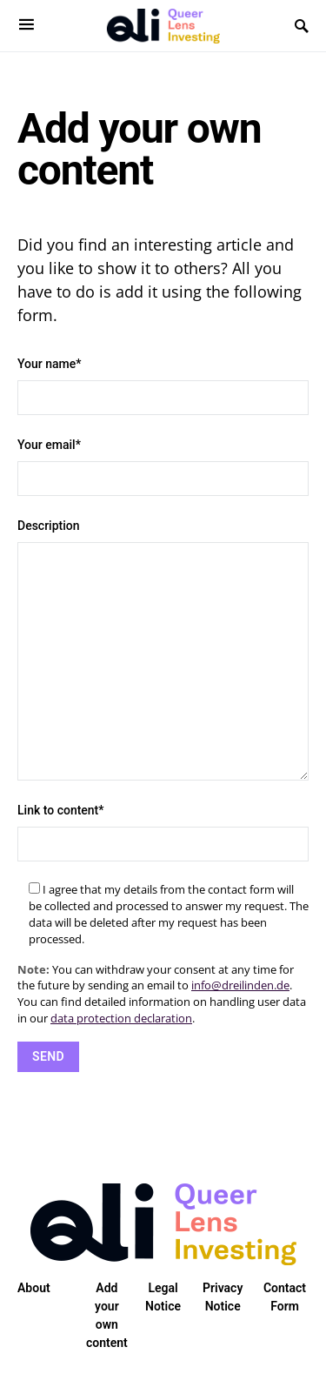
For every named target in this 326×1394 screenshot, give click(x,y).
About (33, 1288)
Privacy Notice (223, 1297)
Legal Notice (163, 1297)
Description (163, 650)
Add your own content (107, 1315)
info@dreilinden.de (240, 985)
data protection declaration (121, 1018)
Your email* (163, 467)
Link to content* (163, 832)
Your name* (163, 386)
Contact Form (284, 1297)
